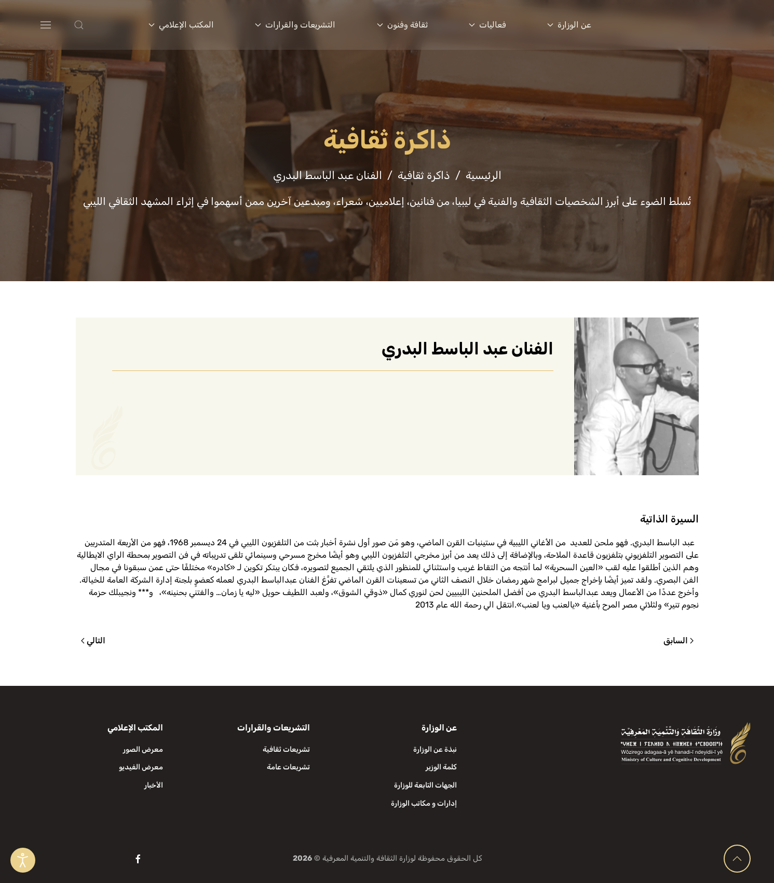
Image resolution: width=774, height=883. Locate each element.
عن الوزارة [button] (569, 25)
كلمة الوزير (441, 767)
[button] (99, 25)
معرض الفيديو (141, 767)
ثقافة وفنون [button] (402, 25)
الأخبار (153, 785)
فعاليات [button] (487, 25)
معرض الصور (143, 749)
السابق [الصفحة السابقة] (678, 640)
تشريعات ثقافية (286, 749)
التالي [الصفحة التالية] (93, 640)
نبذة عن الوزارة (435, 749)
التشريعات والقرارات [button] (295, 25)
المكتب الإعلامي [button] (181, 25)
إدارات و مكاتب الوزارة (424, 803)
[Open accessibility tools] (22, 860)
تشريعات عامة (288, 767)
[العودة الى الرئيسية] (686, 25)
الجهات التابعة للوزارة (425, 785)
